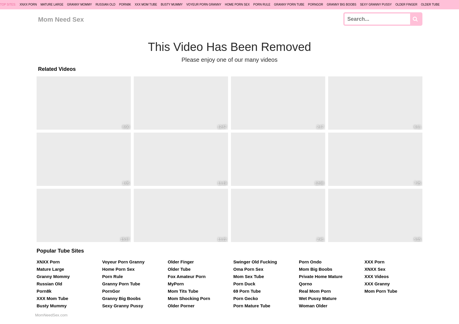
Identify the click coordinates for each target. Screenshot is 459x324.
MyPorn (176, 283)
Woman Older (313, 305)
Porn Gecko (245, 298)
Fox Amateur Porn (186, 276)
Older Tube (430, 4)
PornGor (315, 4)
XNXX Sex (375, 269)
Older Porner (181, 305)
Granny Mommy (79, 4)
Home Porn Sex (237, 4)
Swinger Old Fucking (255, 261)
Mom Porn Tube (380, 291)
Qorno (305, 283)
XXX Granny (377, 283)
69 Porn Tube (247, 291)
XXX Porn (374, 261)
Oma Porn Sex (248, 269)
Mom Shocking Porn (189, 298)
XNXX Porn (28, 4)
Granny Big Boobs (341, 4)
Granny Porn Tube (289, 4)
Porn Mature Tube (251, 305)
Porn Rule (261, 4)
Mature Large (51, 4)
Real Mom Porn (315, 291)
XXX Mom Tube (146, 4)
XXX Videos (376, 276)
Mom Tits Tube (183, 291)
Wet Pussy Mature (318, 298)
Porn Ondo (310, 261)
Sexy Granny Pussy (376, 4)
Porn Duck (244, 283)
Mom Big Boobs (315, 269)
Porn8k (125, 4)
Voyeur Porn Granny (203, 4)
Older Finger (406, 4)
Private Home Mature (320, 276)
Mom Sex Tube (248, 276)
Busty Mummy (172, 4)
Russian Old (105, 4)
